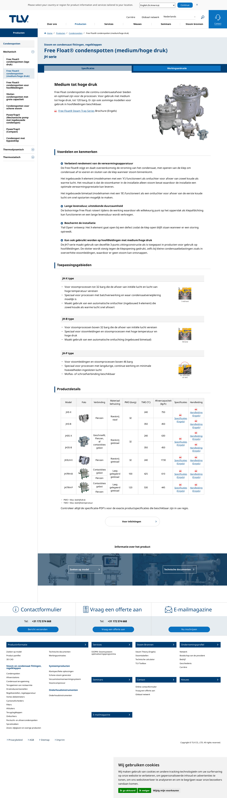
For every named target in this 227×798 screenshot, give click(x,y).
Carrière (183, 667)
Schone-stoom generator (60, 675)
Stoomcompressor (57, 683)
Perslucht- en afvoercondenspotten (21, 720)
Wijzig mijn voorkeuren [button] (166, 790)
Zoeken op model (14, 651)
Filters (9, 704)
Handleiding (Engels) (196, 414)
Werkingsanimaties (57, 655)
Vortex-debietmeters (15, 696)
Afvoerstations (12, 677)
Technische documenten (59, 651)
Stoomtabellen (141, 655)
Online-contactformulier (146, 686)
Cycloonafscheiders (15, 700)
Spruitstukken (12, 724)
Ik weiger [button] (144, 790)
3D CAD (9, 659)
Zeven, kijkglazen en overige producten (23, 727)
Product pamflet (13, 655)
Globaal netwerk (142, 694)
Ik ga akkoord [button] (127, 790)
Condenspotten (13, 673)
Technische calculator (145, 659)
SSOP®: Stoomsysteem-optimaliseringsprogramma (104, 652)
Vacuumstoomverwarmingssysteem (65, 679)
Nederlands (170, 16)
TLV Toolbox (140, 663)
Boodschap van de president (192, 655)
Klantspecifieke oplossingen (61, 671)
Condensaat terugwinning (17, 681)
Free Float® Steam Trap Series (76, 111)
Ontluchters (11, 716)
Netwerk (183, 651)
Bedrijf (183, 659)
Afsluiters (10, 708)
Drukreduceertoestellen (17, 689)
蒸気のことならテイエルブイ (19, 18)
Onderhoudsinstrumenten (60, 695)
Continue (185, 5)
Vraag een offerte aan (145, 690)
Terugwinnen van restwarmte (19, 685)
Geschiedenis (186, 663)
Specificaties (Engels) (180, 420)
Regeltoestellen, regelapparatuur (21, 693)
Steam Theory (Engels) (145, 651)
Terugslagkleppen (14, 712)
